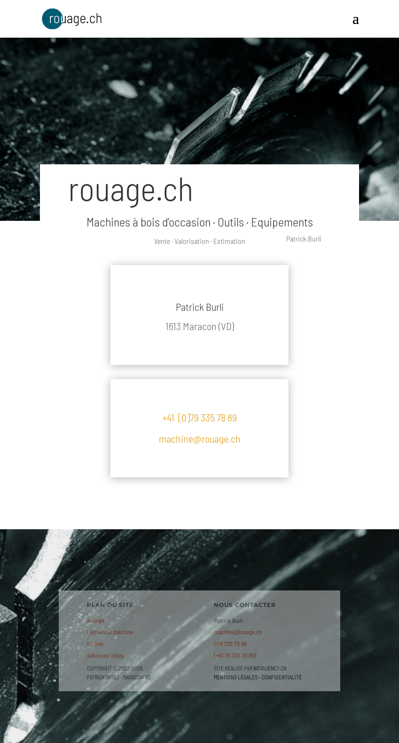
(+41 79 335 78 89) (235, 655)
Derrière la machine (110, 632)
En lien (95, 643)
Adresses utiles (105, 655)
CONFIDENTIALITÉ (282, 677)
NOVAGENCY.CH (270, 668)
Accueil (95, 620)
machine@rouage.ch (200, 438)
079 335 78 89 (230, 643)
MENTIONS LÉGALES (236, 677)
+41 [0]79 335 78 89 (199, 417)
